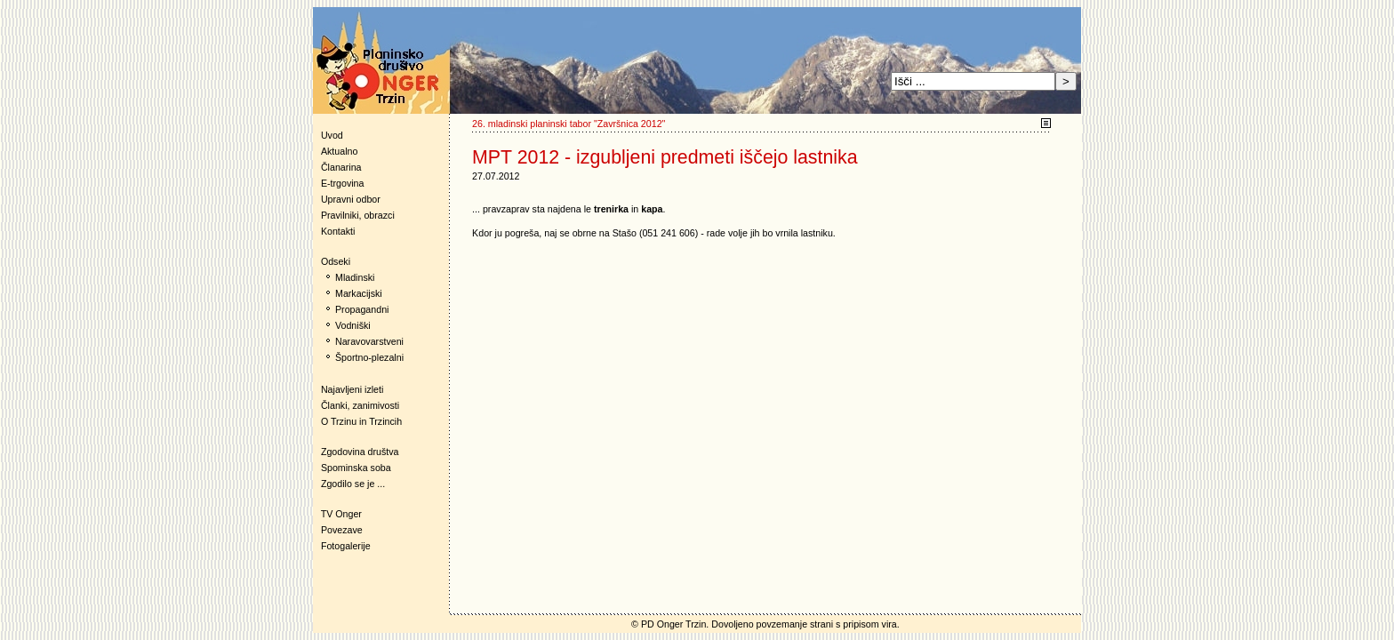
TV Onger (337, 513)
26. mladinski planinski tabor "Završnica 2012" (568, 123)
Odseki (331, 261)
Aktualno (339, 151)
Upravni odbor (351, 199)
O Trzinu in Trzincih (361, 421)
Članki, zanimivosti (360, 405)
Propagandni (362, 309)
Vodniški (353, 325)
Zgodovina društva (356, 451)
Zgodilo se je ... (353, 483)
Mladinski (354, 277)
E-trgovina (343, 183)
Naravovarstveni (369, 341)
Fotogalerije (346, 545)
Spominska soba (356, 467)
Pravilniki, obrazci (358, 215)
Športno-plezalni (369, 357)
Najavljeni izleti (352, 389)
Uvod (332, 135)
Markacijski (358, 293)
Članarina (341, 167)
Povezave (342, 529)
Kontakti (338, 231)
